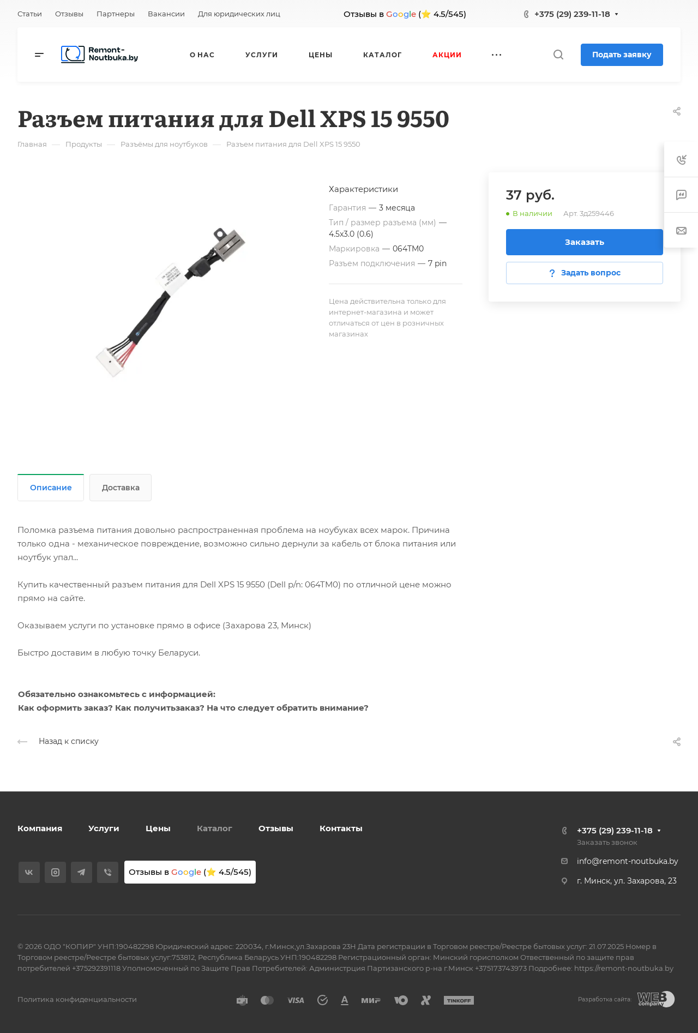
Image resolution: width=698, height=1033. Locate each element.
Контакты (341, 828)
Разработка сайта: (604, 999)
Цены (158, 828)
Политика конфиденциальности (77, 999)
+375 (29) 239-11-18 (572, 14)
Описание (51, 488)
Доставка (121, 488)
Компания (39, 828)
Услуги (103, 828)
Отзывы (275, 828)
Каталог (214, 828)
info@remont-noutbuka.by (627, 861)
